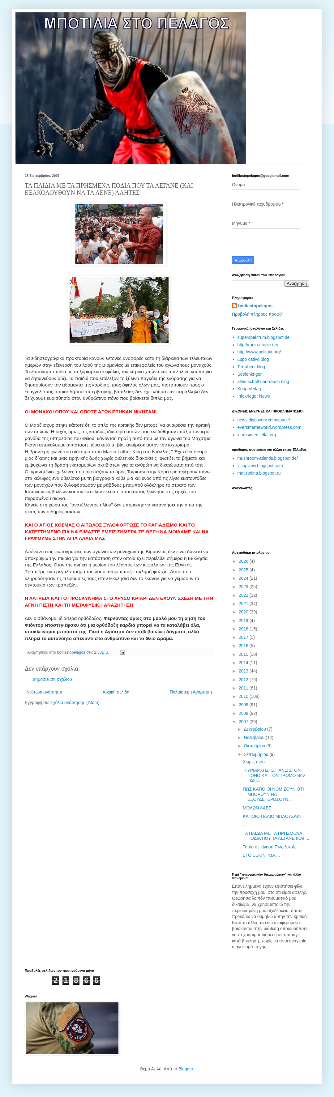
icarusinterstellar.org (257, 434)
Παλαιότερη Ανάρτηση (191, 691)
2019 (244, 620)
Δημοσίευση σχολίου (52, 679)
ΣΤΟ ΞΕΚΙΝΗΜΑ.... (261, 855)
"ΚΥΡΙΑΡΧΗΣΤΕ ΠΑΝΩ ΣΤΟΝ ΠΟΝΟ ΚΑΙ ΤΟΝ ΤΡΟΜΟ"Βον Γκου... (274, 775)
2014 (244, 662)
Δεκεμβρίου (255, 729)
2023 (244, 586)
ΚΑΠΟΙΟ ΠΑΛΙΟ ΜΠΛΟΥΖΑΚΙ (272, 816)
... (244, 824)
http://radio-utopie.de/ (258, 344)
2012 (244, 679)
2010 (244, 696)
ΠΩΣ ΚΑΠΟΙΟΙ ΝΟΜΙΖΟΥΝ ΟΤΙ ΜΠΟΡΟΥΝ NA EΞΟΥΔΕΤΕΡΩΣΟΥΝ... (273, 794)
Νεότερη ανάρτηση (44, 691)
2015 (244, 654)
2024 (244, 578)
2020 (244, 611)
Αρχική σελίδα (115, 691)
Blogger (185, 1068)
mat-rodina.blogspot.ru (259, 473)
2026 (244, 561)
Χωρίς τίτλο (254, 761)
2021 (244, 603)
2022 (244, 595)
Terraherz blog (251, 366)
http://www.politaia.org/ (259, 351)
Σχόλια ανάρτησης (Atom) (75, 702)
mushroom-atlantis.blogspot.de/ (268, 458)
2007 (244, 721)
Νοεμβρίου (255, 737)
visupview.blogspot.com (260, 465)
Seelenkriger (250, 374)
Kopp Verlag (249, 388)
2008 (244, 713)
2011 (244, 687)
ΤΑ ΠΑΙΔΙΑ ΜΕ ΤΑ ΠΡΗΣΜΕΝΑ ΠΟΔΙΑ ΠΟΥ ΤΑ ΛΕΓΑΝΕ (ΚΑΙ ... (276, 836)
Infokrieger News (254, 396)
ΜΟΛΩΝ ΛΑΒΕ (257, 807)
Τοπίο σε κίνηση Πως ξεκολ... (270, 846)
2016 (244, 645)
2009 (244, 704)
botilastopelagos (255, 305)
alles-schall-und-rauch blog (263, 381)
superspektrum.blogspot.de (264, 337)
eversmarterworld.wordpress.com (270, 427)
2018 (244, 628)
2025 (244, 569)
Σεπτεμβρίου (256, 754)
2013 (244, 670)
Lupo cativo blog (253, 359)
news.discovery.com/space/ (264, 419)
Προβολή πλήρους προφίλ (257, 314)
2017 (244, 637)
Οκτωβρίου (255, 745)
